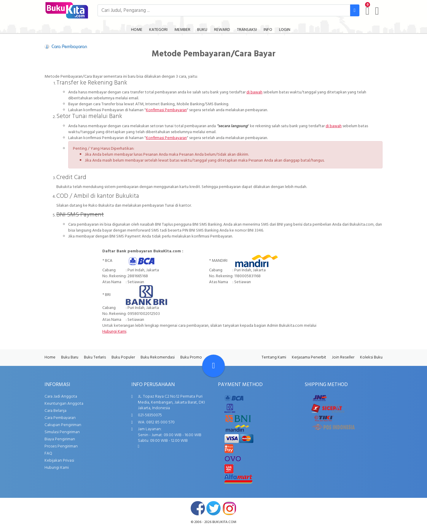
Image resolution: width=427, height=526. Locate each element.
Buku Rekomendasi (158, 357)
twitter (213, 508)
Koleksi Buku (371, 357)
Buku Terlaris (95, 357)
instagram (229, 508)
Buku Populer (123, 357)
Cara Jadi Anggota (60, 396)
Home (49, 357)
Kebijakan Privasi (59, 460)
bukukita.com (224, 522)
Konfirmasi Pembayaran (166, 110)
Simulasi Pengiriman (62, 432)
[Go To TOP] (213, 366)
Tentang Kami (274, 357)
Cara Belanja (55, 410)
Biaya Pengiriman (59, 439)
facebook (197, 508)
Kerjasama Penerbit (309, 357)
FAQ (48, 453)
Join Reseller (343, 357)
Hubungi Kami (114, 331)
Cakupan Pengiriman (62, 425)
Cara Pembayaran (60, 418)
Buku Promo (191, 357)
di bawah (254, 92)
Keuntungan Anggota (63, 403)
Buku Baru (69, 357)
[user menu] (377, 11)
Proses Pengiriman (61, 446)
